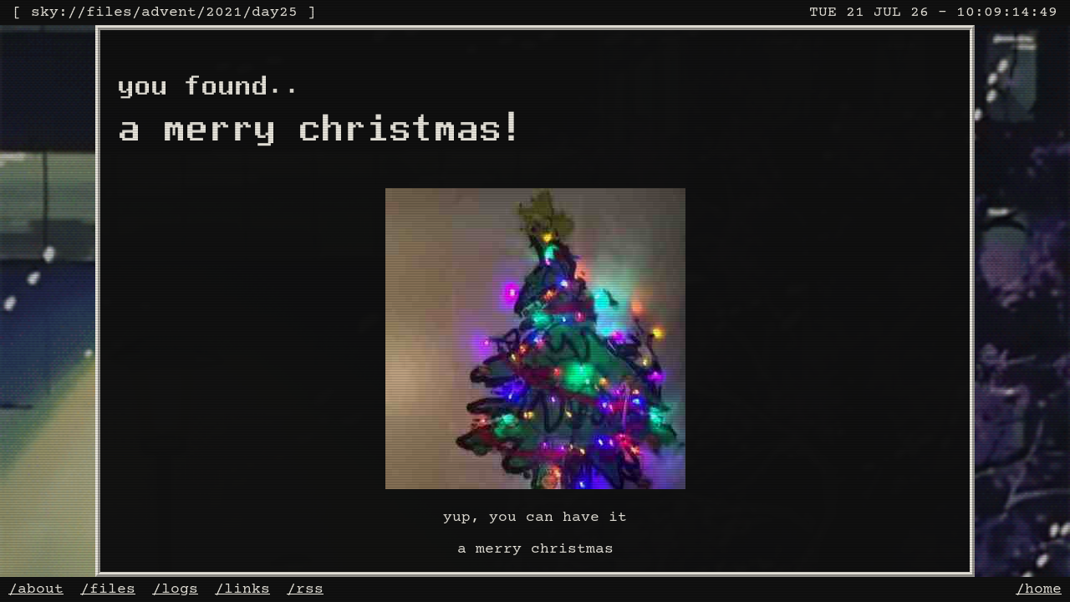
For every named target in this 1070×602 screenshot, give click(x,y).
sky (45, 12)
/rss (305, 589)
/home (1039, 589)
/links (242, 589)
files (109, 12)
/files (107, 589)
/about (36, 589)
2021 (224, 12)
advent (168, 12)
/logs (175, 589)
